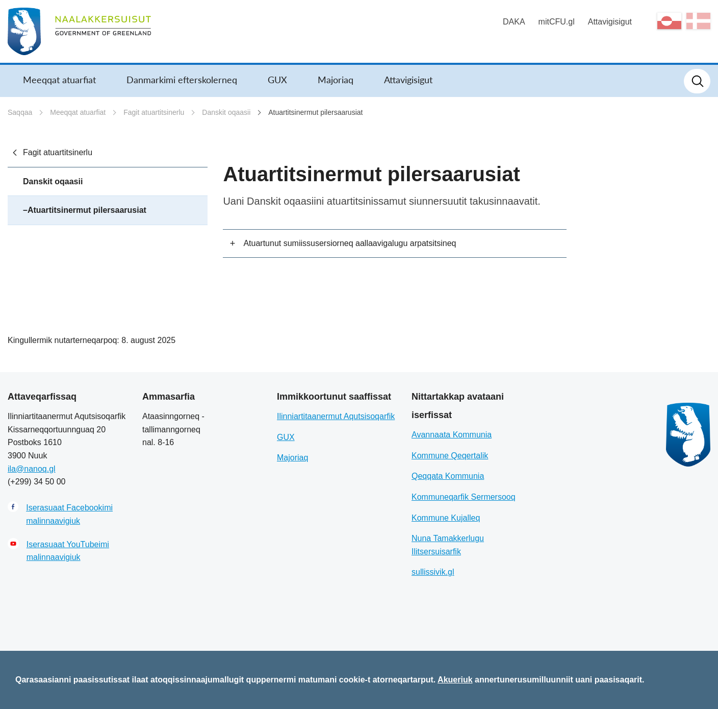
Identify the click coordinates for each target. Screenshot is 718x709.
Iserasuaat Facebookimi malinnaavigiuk (69, 514)
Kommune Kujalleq (446, 518)
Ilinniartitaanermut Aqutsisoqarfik (336, 416)
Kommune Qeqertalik (450, 455)
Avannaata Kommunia (452, 434)
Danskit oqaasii (226, 112)
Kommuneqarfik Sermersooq (464, 497)
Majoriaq (335, 79)
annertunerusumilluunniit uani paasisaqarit (558, 679)
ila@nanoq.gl (32, 468)
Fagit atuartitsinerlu (153, 112)
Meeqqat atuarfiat (59, 79)
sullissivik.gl (433, 572)
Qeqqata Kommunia (448, 476)
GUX (277, 79)
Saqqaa (20, 112)
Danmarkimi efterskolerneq (181, 79)
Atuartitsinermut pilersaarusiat (315, 112)
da (698, 21)
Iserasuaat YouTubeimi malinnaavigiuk (68, 551)
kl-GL (669, 21)
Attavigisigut (610, 21)
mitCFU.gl (556, 21)
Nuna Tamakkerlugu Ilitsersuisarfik (448, 545)
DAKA (514, 21)
